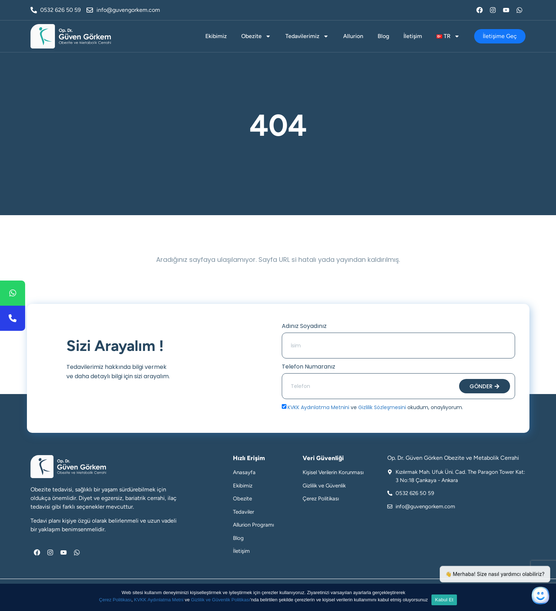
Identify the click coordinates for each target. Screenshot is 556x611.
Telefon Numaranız (308, 366)
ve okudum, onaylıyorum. (375, 407)
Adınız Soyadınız (304, 326)
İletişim (412, 36)
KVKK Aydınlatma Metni (158, 599)
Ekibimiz (216, 36)
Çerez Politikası (115, 599)
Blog (383, 36)
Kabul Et (444, 599)
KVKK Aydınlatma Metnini (318, 407)
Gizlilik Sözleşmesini (382, 407)
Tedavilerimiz (307, 36)
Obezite (256, 36)
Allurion (353, 36)
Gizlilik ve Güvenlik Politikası (220, 599)
